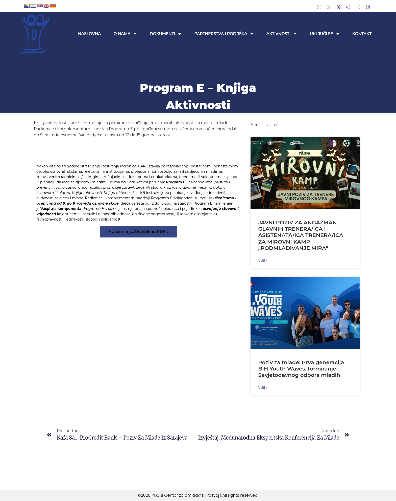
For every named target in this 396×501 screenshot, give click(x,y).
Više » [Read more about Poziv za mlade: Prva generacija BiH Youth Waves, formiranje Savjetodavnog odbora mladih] (262, 387)
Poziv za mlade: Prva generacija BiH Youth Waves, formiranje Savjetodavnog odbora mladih (301, 368)
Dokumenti (166, 34)
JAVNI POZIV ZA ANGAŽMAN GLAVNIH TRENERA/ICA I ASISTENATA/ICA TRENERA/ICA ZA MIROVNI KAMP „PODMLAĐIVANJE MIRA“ (300, 235)
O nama (125, 34)
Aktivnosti (281, 34)
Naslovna (89, 33)
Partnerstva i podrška (224, 34)
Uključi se (324, 34)
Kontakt (362, 33)
